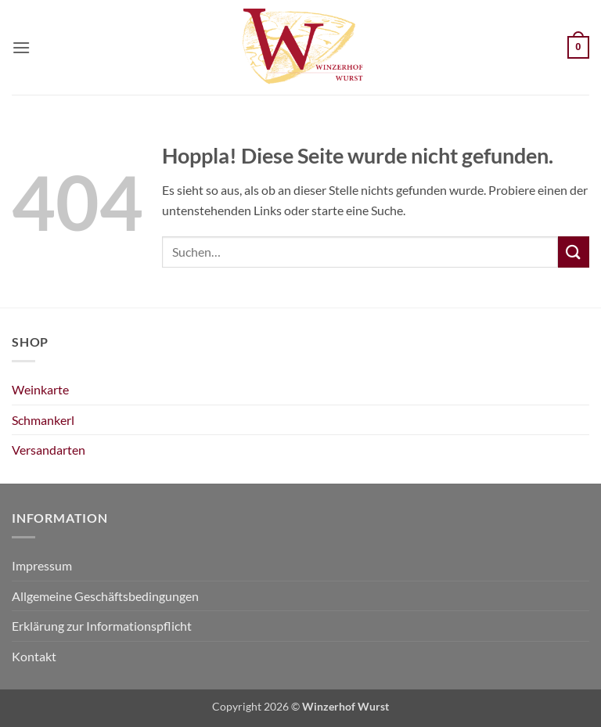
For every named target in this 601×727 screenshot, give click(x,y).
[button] (21, 47)
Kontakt (34, 656)
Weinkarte (40, 389)
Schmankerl (43, 419)
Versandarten (48, 449)
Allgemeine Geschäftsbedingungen (105, 595)
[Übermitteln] (573, 251)
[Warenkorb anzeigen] (578, 48)
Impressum (42, 565)
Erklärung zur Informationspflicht (102, 625)
